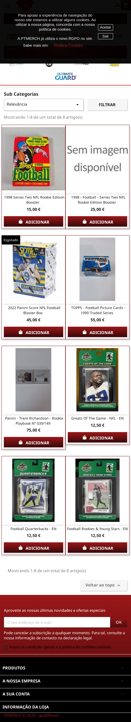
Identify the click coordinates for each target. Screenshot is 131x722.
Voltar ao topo (103, 585)
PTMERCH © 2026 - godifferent (31, 715)
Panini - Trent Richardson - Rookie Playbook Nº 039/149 (34, 421)
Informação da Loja (26, 707)
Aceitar (105, 27)
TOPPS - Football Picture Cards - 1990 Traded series (98, 310)
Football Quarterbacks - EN (33, 528)
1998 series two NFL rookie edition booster (34, 200)
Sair (105, 36)
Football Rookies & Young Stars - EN (97, 528)
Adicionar (33, 221)
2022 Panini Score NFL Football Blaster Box (34, 310)
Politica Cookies (68, 45)
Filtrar (107, 104)
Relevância (44, 104)
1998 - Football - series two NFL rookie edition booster (98, 200)
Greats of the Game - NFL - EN (97, 418)
